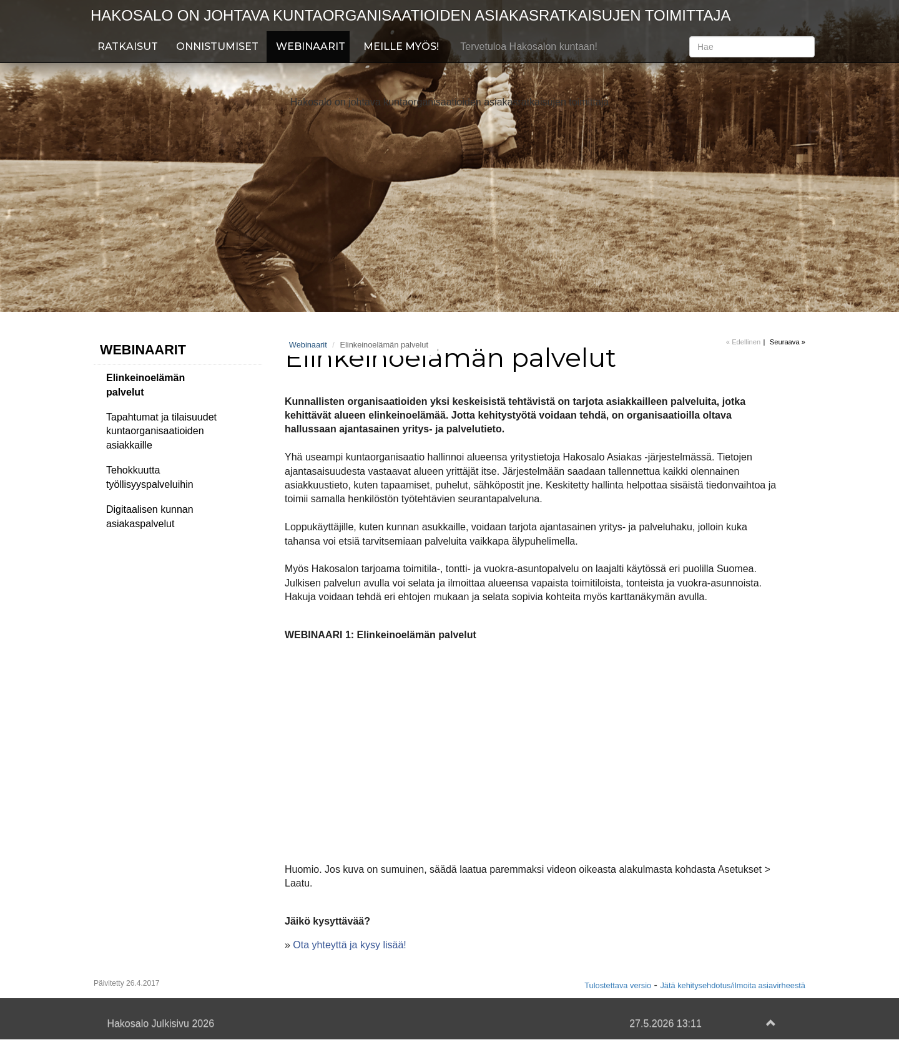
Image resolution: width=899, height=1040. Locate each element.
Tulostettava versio (617, 985)
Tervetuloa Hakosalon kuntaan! (528, 46)
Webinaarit (310, 46)
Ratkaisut (127, 46)
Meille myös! (401, 46)
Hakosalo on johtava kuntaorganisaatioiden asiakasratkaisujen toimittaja (411, 15)
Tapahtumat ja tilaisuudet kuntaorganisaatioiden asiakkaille (161, 431)
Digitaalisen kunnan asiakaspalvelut (150, 516)
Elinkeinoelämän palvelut (145, 384)
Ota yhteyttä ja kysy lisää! (349, 945)
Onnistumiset (217, 46)
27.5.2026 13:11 (665, 1023)
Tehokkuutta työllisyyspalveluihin (150, 477)
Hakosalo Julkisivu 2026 (160, 1023)
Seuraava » (787, 342)
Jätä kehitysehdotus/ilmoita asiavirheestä (732, 985)
